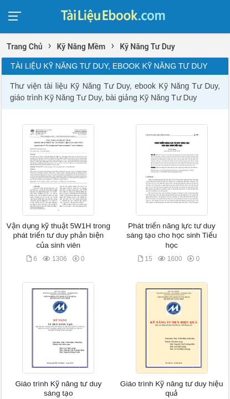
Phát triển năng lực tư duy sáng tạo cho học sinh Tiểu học (171, 235)
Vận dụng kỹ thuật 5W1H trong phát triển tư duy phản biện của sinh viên (58, 235)
